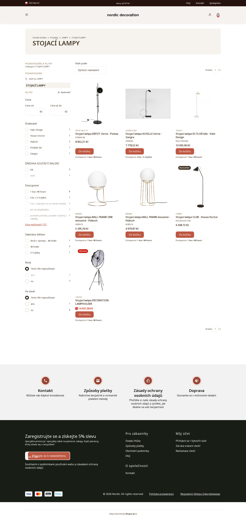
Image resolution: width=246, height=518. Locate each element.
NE (31, 169)
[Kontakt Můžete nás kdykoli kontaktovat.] (45, 386)
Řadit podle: (81, 63)
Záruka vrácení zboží (188, 446)
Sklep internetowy (122, 513)
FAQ (188, 3)
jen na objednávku (39, 209)
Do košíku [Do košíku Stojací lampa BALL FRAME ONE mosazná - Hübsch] (84, 234)
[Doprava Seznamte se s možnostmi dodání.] (197, 386)
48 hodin (34, 246)
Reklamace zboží (185, 451)
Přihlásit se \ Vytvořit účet (191, 441)
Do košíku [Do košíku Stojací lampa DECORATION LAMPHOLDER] (84, 314)
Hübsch (34, 141)
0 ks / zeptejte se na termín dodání (48, 203)
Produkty (54, 37)
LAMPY (65, 37)
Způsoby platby (135, 446)
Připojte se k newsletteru (49, 456)
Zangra (33, 153)
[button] (48, 15)
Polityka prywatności (161, 494)
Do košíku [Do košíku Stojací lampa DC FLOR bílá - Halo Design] (185, 151)
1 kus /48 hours (38, 191)
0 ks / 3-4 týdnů (38, 197)
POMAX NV (36, 147)
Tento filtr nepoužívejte (43, 268)
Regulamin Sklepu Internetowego (200, 494)
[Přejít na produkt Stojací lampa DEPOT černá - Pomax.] (97, 103)
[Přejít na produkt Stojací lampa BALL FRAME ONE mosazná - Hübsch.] (97, 187)
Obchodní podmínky (137, 451)
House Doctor (37, 135)
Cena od (29, 105)
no (32, 281)
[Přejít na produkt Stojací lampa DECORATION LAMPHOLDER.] (97, 270)
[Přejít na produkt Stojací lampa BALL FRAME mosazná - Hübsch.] (148, 187)
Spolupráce (215, 3)
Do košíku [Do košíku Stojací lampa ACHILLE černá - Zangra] (135, 151)
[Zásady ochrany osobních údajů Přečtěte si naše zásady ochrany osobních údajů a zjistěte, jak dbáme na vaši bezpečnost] (148, 392)
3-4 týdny (35, 252)
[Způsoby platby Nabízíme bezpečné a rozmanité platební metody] (97, 388)
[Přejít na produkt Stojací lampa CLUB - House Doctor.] (198, 187)
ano (33, 274)
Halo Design (36, 129)
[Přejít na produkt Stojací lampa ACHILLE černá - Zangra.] (148, 103)
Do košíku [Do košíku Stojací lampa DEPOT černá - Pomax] (84, 151)
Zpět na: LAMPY (34, 78)
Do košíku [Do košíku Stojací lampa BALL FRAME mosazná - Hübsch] (135, 234)
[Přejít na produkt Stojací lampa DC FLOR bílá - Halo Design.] (198, 103)
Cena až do (56, 105)
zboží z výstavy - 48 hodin (43, 240)
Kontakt (200, 3)
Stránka (208, 70)
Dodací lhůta (133, 441)
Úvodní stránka (39, 37)
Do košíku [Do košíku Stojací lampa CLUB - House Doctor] (185, 234)
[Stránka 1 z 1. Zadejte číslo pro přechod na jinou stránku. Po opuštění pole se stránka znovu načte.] (215, 70)
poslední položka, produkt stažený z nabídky (48, 217)
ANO (32, 175)
